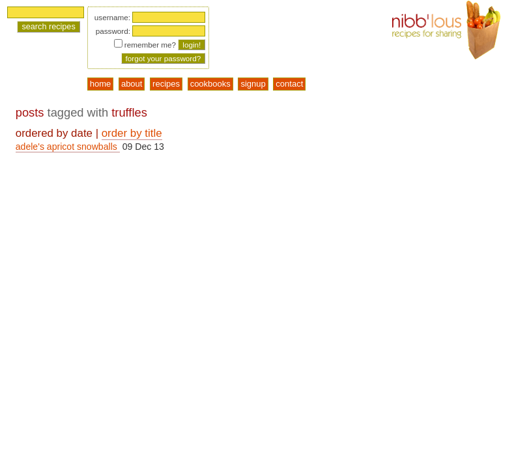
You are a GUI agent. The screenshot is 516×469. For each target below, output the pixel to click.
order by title (132, 133)
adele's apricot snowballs (68, 146)
